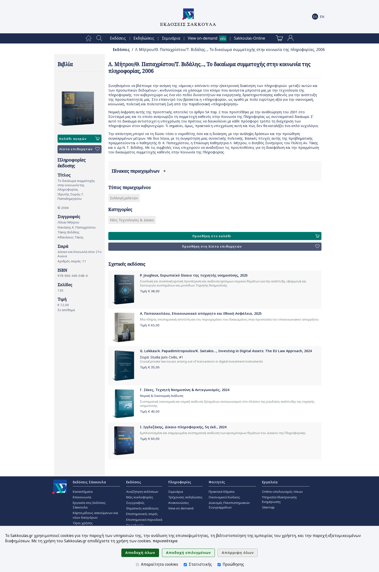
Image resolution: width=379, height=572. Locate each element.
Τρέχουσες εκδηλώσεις (185, 497)
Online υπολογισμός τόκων (282, 491)
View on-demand (202, 38)
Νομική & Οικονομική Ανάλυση (161, 396)
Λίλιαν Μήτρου (68, 222)
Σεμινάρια (171, 38)
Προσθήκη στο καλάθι (256, 236)
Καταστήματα (83, 491)
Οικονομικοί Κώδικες (224, 497)
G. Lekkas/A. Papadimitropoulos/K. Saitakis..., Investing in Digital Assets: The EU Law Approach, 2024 (226, 351)
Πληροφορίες (179, 482)
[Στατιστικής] (185, 564)
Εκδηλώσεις (143, 38)
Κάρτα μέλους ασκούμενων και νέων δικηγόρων (95, 515)
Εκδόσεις (118, 38)
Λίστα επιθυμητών (79, 149)
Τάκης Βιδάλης (69, 232)
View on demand (180, 508)
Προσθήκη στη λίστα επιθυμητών (251, 246)
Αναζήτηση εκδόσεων (142, 491)
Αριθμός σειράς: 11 (72, 261)
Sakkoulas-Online (249, 38)
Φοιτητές (217, 482)
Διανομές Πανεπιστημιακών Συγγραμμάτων (229, 504)
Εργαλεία (270, 482)
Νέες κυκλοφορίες (139, 497)
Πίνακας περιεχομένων (139, 171)
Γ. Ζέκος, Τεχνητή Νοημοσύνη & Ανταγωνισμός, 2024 (184, 389)
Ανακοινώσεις (178, 502)
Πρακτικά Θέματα (221, 491)
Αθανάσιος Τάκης (71, 237)
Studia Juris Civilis (163, 357)
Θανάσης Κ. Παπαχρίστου (77, 227)
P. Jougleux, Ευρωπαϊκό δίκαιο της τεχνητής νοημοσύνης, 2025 (194, 275)
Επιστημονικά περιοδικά (144, 519)
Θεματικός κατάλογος (142, 508)
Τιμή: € (150, 291)
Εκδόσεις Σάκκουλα (89, 482)
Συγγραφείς (135, 502)
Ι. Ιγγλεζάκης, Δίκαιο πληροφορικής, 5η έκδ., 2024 (183, 427)
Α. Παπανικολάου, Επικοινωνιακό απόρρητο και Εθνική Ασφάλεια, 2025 (201, 313)
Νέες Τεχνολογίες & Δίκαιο (132, 220)
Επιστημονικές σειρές (142, 514)
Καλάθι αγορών (79, 138)
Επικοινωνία (82, 497)
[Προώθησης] (219, 564)
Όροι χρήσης (83, 523)
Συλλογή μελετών (124, 198)
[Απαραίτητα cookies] (137, 564)
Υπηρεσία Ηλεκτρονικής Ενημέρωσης (279, 499)
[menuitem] (89, 38)
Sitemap (268, 507)
